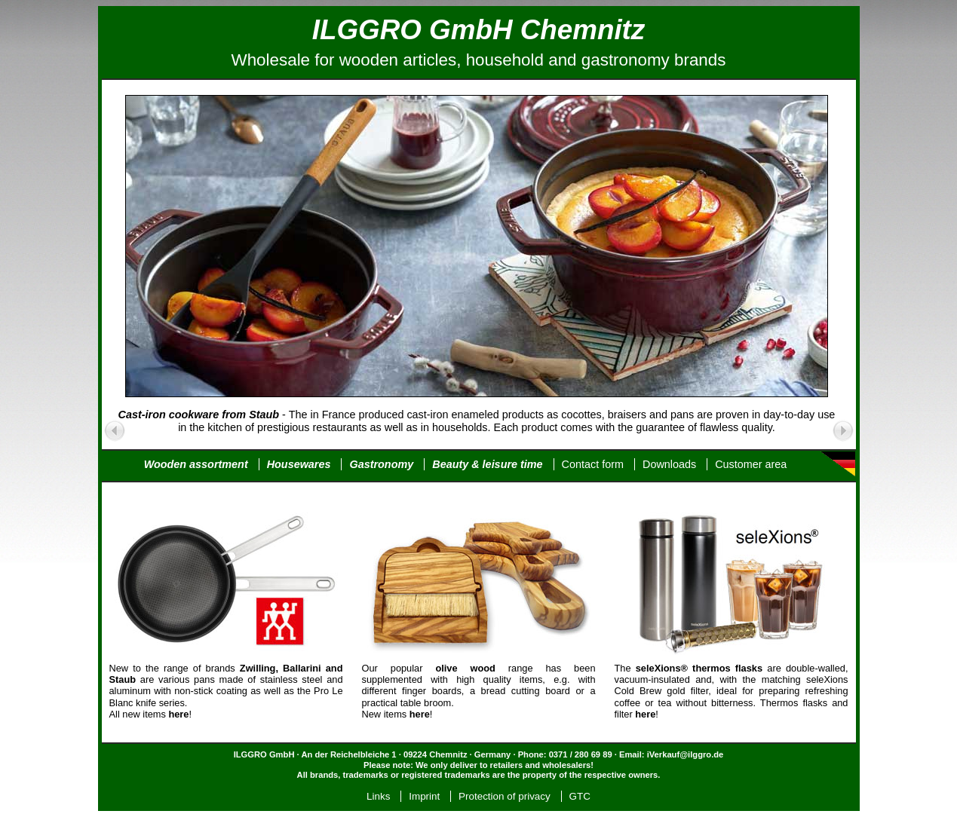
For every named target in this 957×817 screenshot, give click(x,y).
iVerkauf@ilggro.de (685, 754)
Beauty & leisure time (487, 464)
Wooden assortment (196, 464)
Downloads (669, 464)
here (419, 714)
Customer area (751, 464)
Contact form (593, 464)
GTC (579, 796)
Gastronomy (381, 464)
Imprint (424, 796)
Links (378, 796)
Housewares (299, 464)
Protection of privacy (505, 796)
